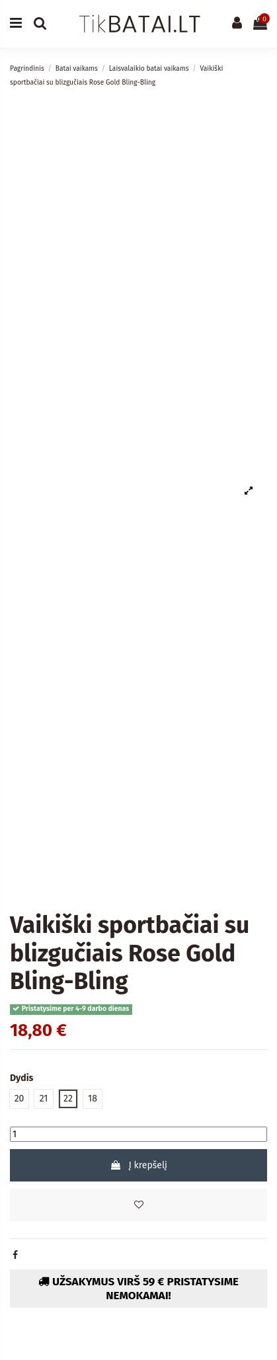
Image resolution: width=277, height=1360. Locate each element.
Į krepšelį (138, 1165)
